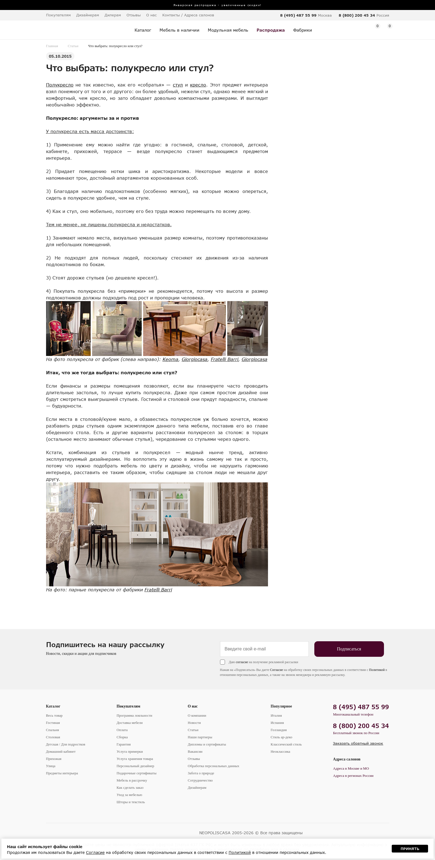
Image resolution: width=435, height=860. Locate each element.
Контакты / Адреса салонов (188, 15)
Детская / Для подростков (65, 744)
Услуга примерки (130, 751)
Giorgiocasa (195, 359)
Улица (50, 766)
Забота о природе (201, 773)
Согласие (276, 670)
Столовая (53, 737)
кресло (198, 84)
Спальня (52, 730)
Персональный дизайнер (135, 766)
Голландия (278, 730)
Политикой (377, 670)
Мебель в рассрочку (132, 780)
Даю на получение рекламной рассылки (263, 662)
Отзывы (134, 15)
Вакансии (195, 751)
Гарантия (124, 744)
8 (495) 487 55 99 (298, 15)
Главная (52, 46)
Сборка (122, 737)
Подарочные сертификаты (136, 773)
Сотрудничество (200, 780)
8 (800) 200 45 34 (357, 15)
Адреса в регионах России (353, 776)
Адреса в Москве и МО (351, 768)
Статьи (73, 46)
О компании (197, 715)
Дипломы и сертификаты (207, 744)
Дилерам (113, 15)
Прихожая (54, 759)
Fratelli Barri (224, 359)
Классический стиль (286, 744)
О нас (193, 706)
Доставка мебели (130, 723)
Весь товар (54, 715)
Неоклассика (280, 751)
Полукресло (60, 84)
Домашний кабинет (61, 751)
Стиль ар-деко (281, 737)
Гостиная (53, 723)
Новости (194, 723)
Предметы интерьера (62, 773)
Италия (276, 715)
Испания (277, 723)
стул (178, 84)
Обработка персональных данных (213, 766)
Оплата (122, 730)
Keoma (170, 359)
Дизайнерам (87, 15)
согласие (242, 662)
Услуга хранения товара (135, 759)
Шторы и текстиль (131, 802)
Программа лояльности (134, 715)
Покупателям (128, 706)
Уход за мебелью (129, 795)
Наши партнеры (200, 737)
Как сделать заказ (130, 787)
